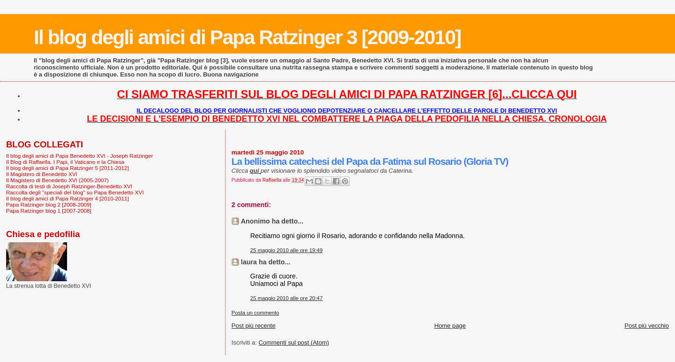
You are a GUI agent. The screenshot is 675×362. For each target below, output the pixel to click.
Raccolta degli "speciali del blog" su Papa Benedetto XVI (75, 192)
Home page (449, 325)
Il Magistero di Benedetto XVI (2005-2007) (57, 180)
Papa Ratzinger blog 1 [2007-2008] (48, 211)
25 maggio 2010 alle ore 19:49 (286, 250)
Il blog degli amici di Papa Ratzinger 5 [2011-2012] (67, 168)
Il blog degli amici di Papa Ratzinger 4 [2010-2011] (67, 198)
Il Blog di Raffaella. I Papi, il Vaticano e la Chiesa (65, 162)
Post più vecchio (646, 325)
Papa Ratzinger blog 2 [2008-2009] (48, 204)
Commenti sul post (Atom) (294, 342)
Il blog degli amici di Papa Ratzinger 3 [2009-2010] (247, 37)
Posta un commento (255, 313)
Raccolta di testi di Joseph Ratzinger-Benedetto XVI (69, 186)
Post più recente (254, 325)
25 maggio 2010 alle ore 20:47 (286, 298)
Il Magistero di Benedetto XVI (41, 174)
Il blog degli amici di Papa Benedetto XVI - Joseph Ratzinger (79, 156)
